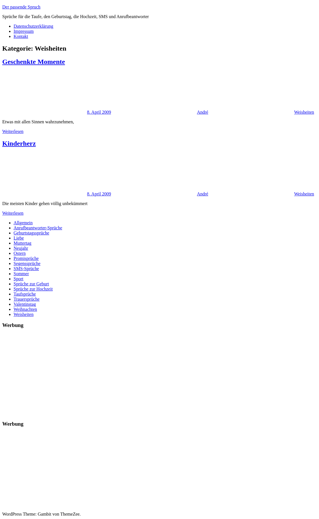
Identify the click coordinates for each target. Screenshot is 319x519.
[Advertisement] (159, 373)
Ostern (20, 253)
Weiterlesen (12, 131)
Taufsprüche (25, 294)
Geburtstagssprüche (31, 233)
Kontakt (21, 36)
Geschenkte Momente (33, 61)
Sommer (21, 273)
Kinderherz (19, 143)
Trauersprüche (27, 299)
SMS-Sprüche (26, 268)
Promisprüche (26, 258)
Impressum (24, 31)
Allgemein (23, 222)
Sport (18, 278)
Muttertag (22, 243)
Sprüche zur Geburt (31, 283)
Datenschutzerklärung (33, 26)
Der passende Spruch (21, 7)
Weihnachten (25, 309)
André (202, 112)
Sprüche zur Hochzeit (33, 289)
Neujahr (21, 248)
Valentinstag (25, 304)
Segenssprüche (27, 263)
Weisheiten (304, 112)
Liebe (19, 238)
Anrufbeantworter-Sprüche (38, 227)
